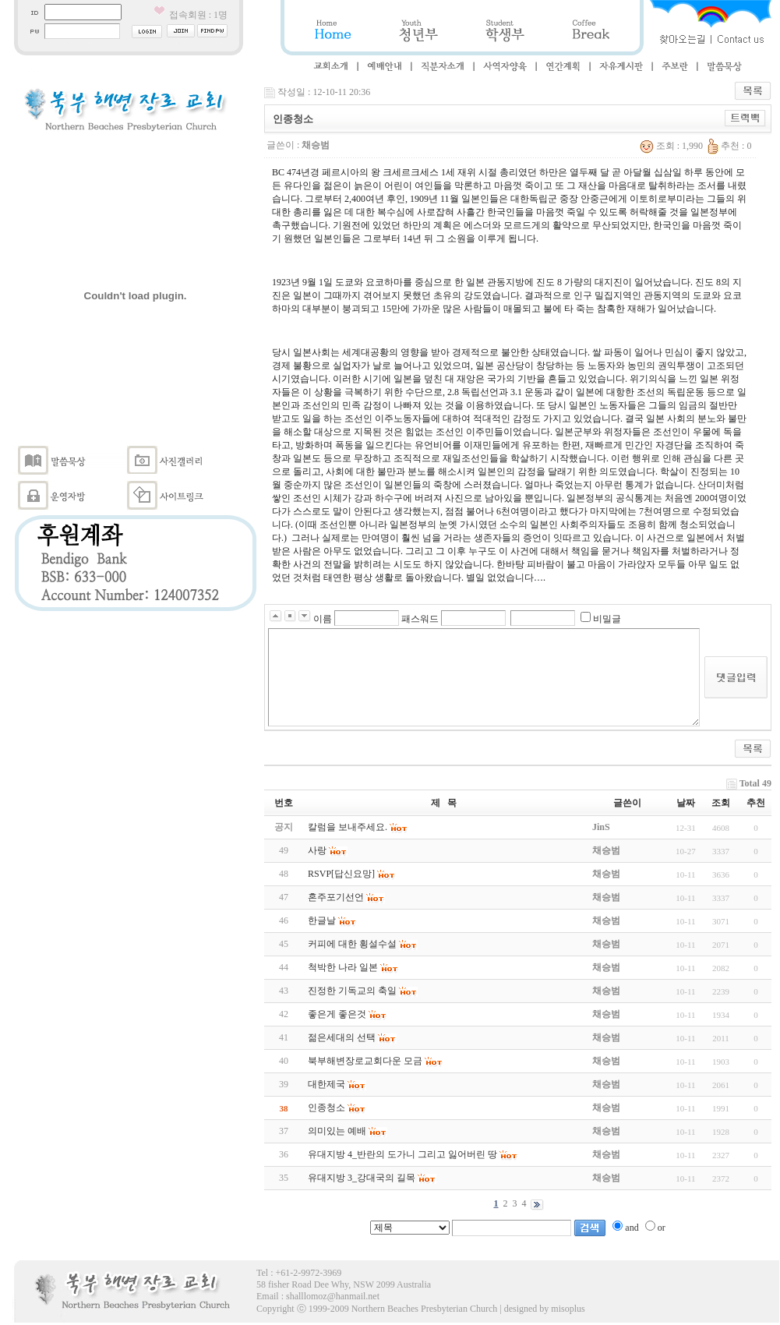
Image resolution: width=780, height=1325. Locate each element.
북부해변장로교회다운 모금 (365, 1060)
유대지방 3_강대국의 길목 (361, 1177)
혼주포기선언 (336, 897)
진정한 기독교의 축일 (352, 990)
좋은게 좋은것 (337, 1014)
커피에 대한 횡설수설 (352, 943)
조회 (720, 802)
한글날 (322, 920)
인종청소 (326, 1107)
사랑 (317, 850)
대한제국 (326, 1084)
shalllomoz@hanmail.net (332, 1296)
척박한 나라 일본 (343, 967)
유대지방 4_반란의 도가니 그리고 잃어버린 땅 (402, 1154)
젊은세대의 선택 (342, 1037)
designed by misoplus (544, 1308)
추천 (755, 802)
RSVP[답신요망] (341, 873)
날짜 (685, 802)
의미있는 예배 (337, 1130)
